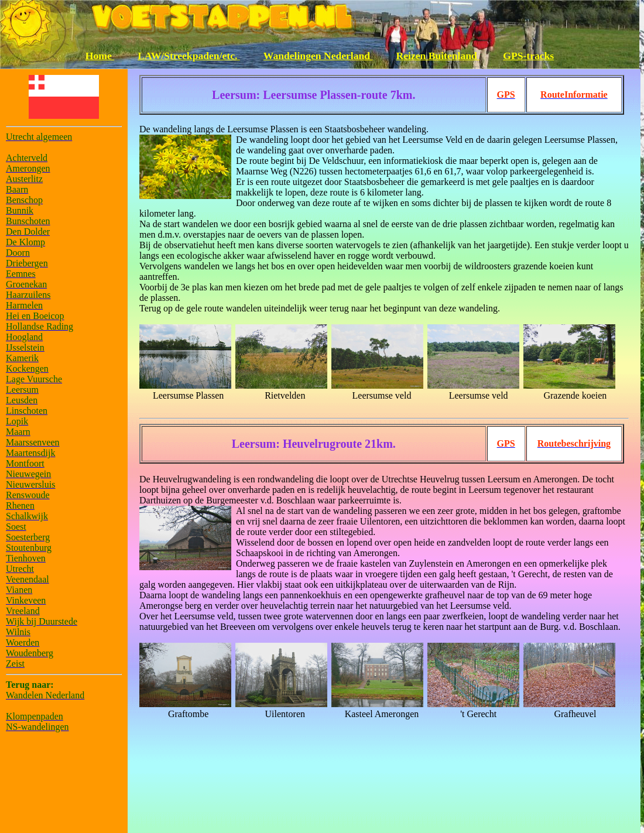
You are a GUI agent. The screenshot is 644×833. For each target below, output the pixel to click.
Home (99, 55)
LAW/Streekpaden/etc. (189, 55)
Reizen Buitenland (438, 55)
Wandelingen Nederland (318, 55)
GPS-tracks (528, 55)
